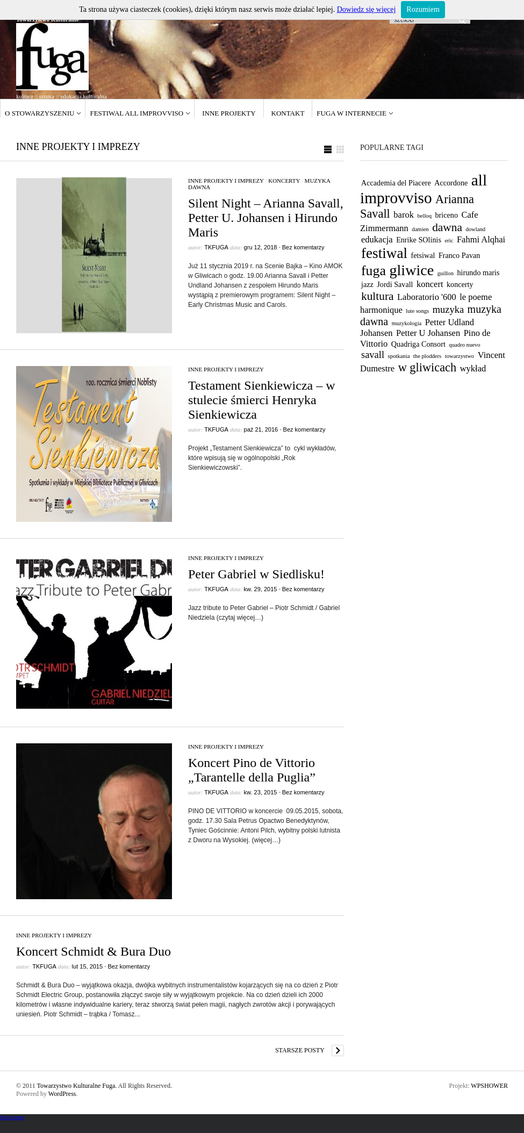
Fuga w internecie (351, 113)
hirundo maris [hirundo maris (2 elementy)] (478, 272)
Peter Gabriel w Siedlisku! (256, 574)
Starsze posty (300, 1050)
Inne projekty (228, 113)
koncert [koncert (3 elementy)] (430, 284)
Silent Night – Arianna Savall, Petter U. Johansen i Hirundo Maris (265, 217)
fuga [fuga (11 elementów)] (373, 270)
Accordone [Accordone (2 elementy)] (451, 182)
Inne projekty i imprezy (226, 180)
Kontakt (288, 113)
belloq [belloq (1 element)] (424, 216)
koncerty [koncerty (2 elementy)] (460, 284)
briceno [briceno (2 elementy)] (446, 215)
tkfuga (216, 247)
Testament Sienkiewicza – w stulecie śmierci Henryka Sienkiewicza (261, 399)
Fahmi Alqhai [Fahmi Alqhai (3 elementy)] (481, 239)
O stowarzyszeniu (39, 113)
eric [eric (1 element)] (448, 240)
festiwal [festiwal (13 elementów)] (384, 253)
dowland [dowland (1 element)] (475, 229)
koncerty (284, 180)
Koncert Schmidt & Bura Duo (93, 951)
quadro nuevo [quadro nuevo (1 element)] (464, 345)
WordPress (62, 1094)
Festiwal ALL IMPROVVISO (136, 113)
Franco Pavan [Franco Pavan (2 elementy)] (459, 255)
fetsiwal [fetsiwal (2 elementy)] (423, 255)
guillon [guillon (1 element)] (445, 273)
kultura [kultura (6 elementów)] (377, 296)
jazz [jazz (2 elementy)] (367, 284)
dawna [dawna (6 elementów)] (447, 227)
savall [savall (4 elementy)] (372, 354)
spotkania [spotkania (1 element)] (399, 356)
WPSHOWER (489, 1085)
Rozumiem (422, 9)
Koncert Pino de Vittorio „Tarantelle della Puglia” (251, 770)
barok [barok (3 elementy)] (403, 215)
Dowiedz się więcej (366, 9)
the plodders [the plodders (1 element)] (427, 356)
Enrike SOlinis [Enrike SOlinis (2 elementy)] (418, 239)
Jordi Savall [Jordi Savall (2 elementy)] (395, 284)
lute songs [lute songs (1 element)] (417, 311)
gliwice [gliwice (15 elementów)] (411, 270)
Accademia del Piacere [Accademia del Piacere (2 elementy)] (396, 182)
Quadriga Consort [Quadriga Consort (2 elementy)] (418, 344)
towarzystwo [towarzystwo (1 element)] (459, 356)
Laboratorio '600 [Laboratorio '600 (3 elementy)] (426, 297)
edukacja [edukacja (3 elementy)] (377, 239)
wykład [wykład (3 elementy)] (473, 368)
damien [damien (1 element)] (420, 229)
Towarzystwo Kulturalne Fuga (76, 1085)
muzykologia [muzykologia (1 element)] (407, 323)
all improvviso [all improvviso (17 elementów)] (423, 188)
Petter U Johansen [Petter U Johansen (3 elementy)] (428, 333)
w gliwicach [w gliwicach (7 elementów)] (427, 367)
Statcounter (12, 1117)
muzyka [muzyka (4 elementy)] (448, 309)
